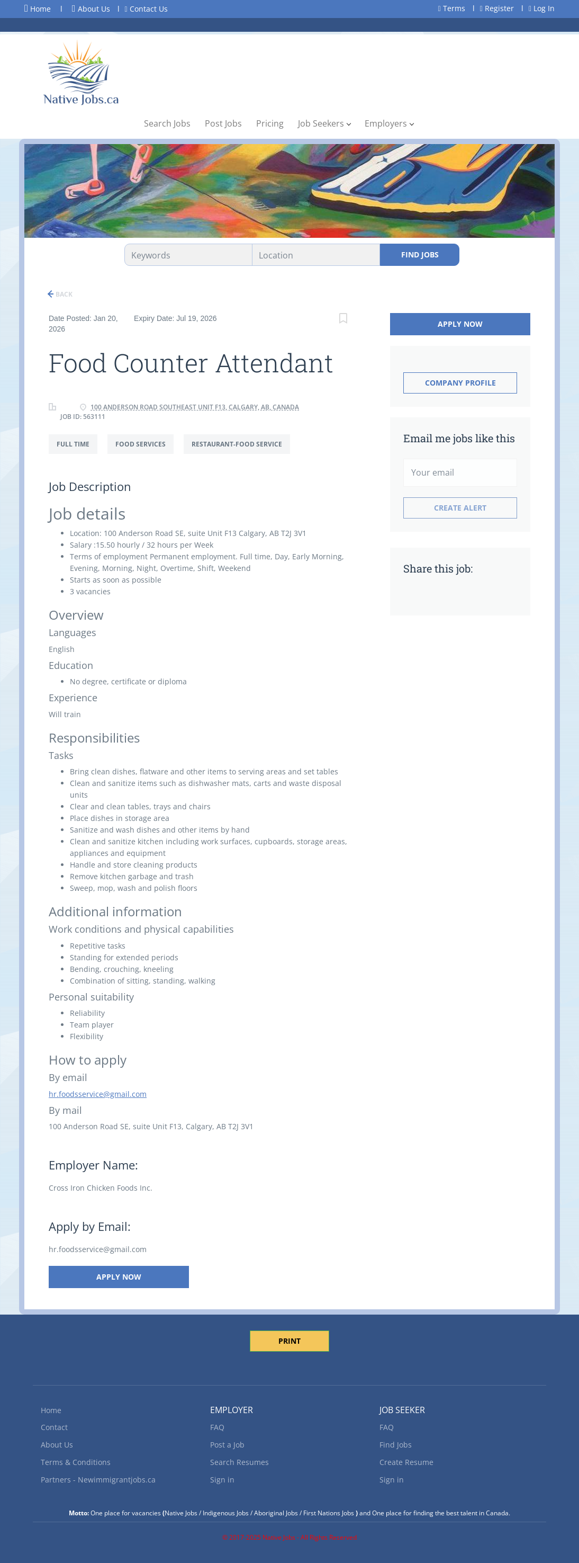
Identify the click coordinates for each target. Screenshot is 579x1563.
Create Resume (406, 1462)
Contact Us (146, 9)
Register (497, 8)
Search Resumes (239, 1462)
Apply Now (118, 1277)
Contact (54, 1427)
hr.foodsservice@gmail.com (98, 1094)
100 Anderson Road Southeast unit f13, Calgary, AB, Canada (195, 407)
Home (37, 8)
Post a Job (227, 1445)
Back (63, 294)
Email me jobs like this (459, 438)
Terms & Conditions (76, 1462)
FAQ (217, 1427)
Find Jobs (420, 254)
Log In (542, 8)
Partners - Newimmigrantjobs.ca (98, 1480)
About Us (91, 9)
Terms (451, 8)
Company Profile (460, 383)
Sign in (222, 1480)
